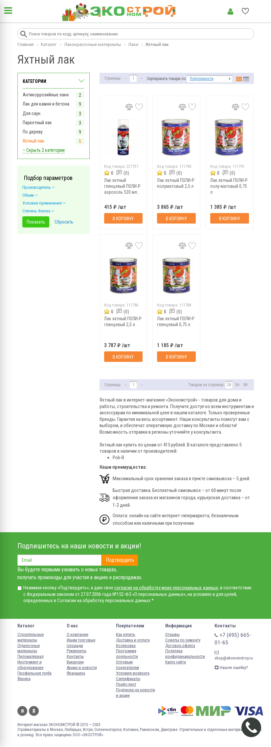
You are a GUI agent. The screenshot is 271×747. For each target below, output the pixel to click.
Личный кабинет (230, 11)
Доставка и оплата (133, 640)
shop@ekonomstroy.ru (234, 655)
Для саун (31, 113)
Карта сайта (175, 661)
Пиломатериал (30, 656)
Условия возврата (132, 673)
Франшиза (76, 673)
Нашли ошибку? (231, 667)
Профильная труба (34, 673)
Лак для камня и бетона (46, 104)
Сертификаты (128, 678)
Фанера (24, 678)
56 (237, 385)
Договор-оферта (180, 645)
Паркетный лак (37, 122)
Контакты (75, 656)
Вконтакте (22, 711)
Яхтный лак (33, 141)
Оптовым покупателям (127, 664)
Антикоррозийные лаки (46, 94)
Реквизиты (76, 650)
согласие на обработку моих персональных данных (166, 588)
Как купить (125, 634)
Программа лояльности (127, 653)
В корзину (123, 218)
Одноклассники (34, 711)
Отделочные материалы (28, 648)
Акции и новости (82, 667)
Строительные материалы (30, 637)
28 (229, 385)
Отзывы (172, 634)
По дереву (33, 131)
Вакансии (75, 661)
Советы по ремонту (182, 640)
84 (245, 385)
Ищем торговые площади (81, 643)
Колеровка (126, 645)
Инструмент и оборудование (30, 664)
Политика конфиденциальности (185, 653)
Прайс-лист (126, 684)
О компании (77, 634)
